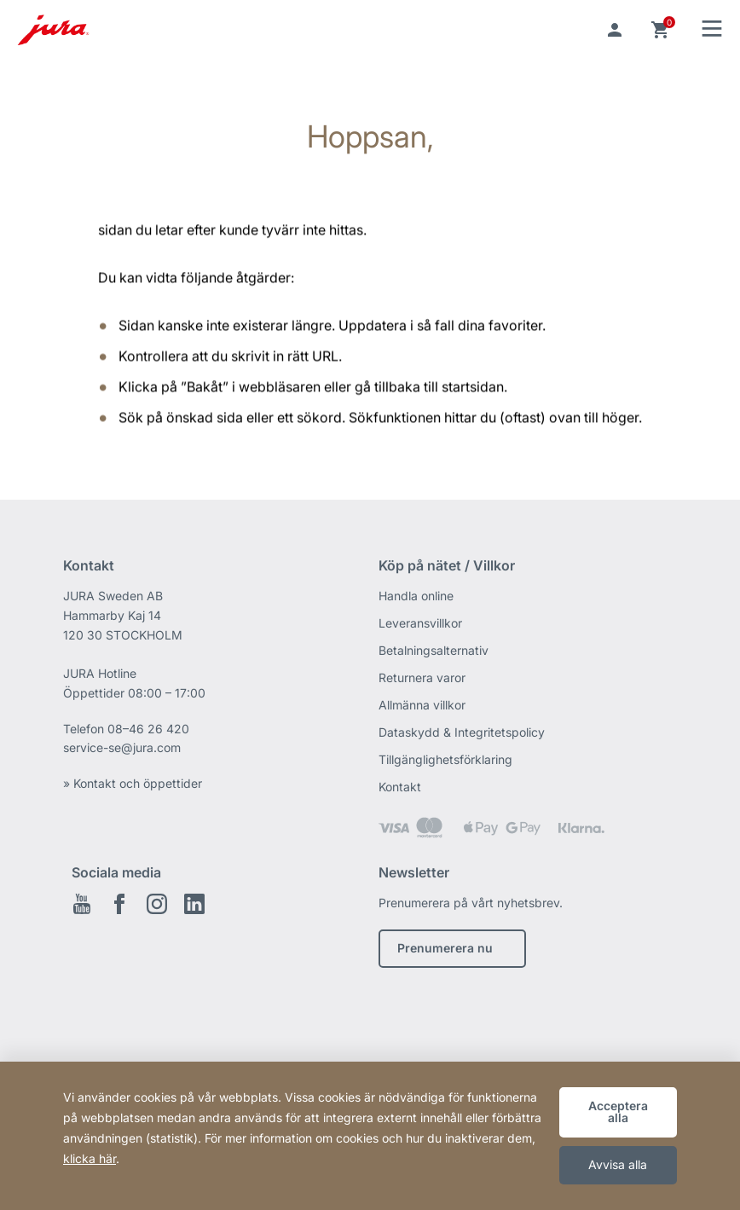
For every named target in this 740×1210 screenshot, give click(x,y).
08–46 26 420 (148, 728)
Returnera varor (422, 677)
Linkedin (194, 904)
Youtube (82, 904)
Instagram (157, 904)
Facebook (119, 904)
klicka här (89, 1158)
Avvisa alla (617, 1164)
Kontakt (400, 786)
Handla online (416, 595)
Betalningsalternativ (434, 650)
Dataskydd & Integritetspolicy (462, 732)
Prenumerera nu (445, 948)
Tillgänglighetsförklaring (445, 759)
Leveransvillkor (420, 623)
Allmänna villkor (422, 705)
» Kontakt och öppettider (132, 783)
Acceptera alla (618, 1111)
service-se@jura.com (122, 747)
